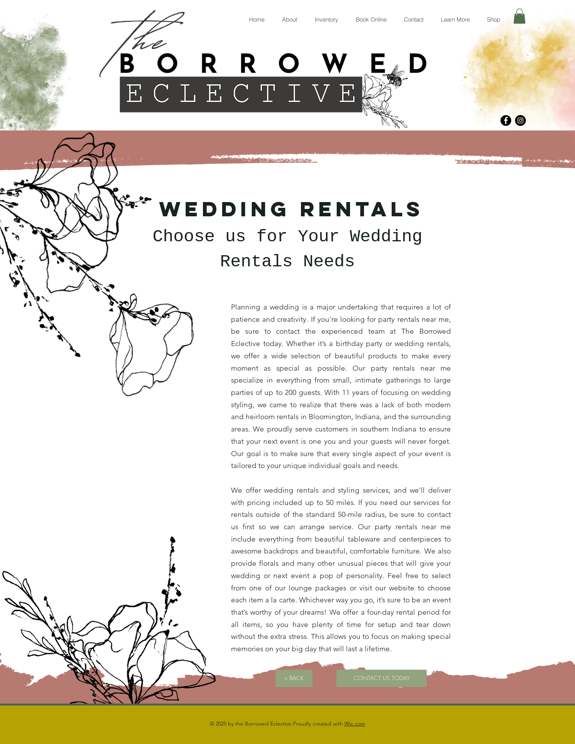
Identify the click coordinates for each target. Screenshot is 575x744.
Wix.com (354, 723)
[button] (519, 15)
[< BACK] (294, 678)
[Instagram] (520, 120)
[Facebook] (505, 120)
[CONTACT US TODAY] (381, 678)
